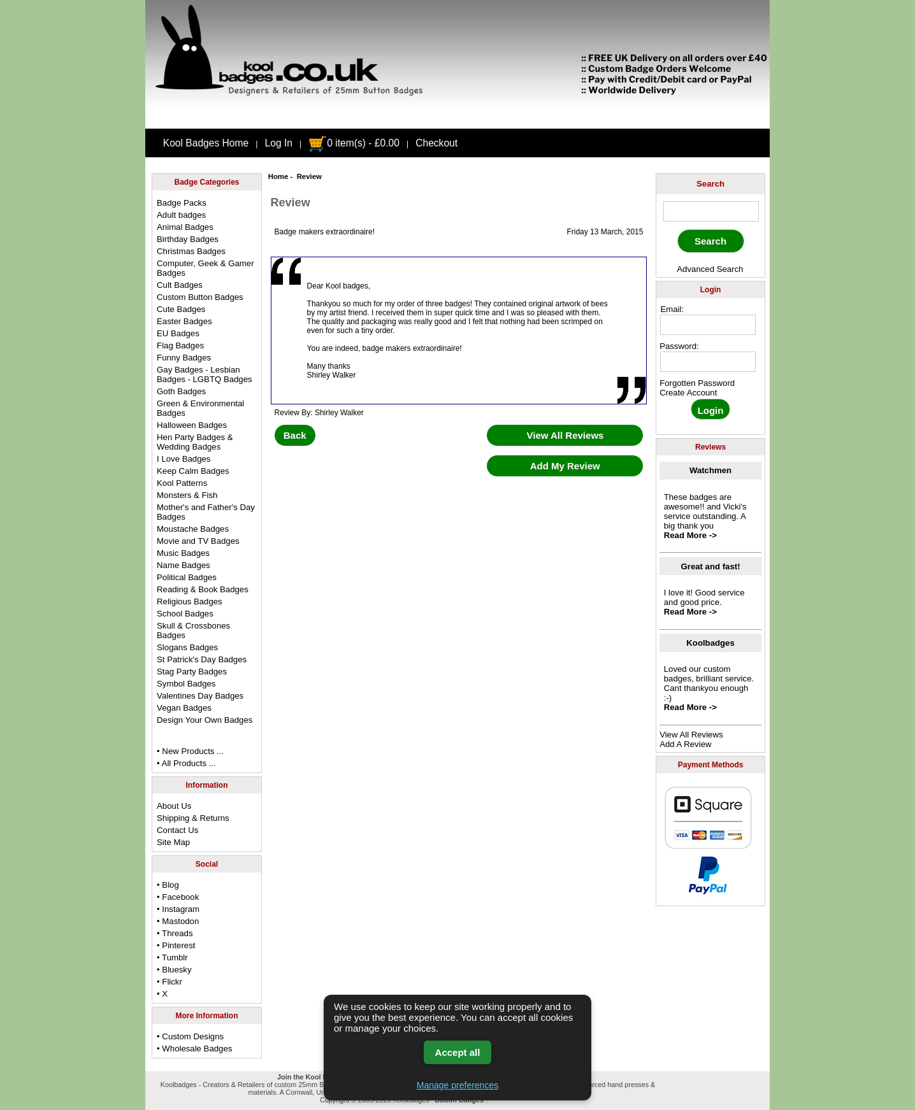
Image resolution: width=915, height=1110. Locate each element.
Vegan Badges (184, 708)
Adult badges (181, 215)
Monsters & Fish (187, 495)
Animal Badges (185, 227)
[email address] (708, 325)
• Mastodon (178, 921)
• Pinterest (176, 945)
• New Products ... (190, 751)
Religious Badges (189, 601)
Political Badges (187, 577)
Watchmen (710, 470)
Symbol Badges (186, 683)
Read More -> (690, 535)
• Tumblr (172, 957)
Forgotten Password (697, 383)
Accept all (457, 1052)
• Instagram (178, 909)
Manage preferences (457, 1085)
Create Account (688, 392)
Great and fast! (710, 566)
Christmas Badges (191, 251)
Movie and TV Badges (198, 541)
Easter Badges (184, 321)
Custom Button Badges (200, 297)
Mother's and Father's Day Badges (206, 512)
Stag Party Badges (192, 671)
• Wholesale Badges (194, 1048)
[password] (708, 362)
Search (710, 184)
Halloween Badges (192, 425)
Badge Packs (181, 203)
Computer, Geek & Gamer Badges (205, 268)
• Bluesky (174, 969)
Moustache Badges (193, 529)
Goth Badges (181, 391)
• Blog (168, 885)
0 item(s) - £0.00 (354, 143)
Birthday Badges (188, 239)
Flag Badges (180, 345)
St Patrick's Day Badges (202, 659)
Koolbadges (710, 643)
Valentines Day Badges (200, 696)
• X (162, 994)
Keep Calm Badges (193, 471)
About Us (174, 806)
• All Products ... (186, 763)
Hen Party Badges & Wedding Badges (195, 442)
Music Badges (183, 553)
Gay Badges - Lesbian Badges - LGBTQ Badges (204, 374)
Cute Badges (181, 309)
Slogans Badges (187, 647)
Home (278, 176)
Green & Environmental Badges (200, 408)
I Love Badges (183, 459)
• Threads (174, 933)
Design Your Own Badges (204, 720)
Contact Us (177, 830)
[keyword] (711, 211)
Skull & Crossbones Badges (193, 630)
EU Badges (178, 333)
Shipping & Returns (193, 818)
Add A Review (685, 744)
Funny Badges (184, 357)
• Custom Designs (190, 1036)
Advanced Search (710, 269)
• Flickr (169, 981)
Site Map (173, 842)
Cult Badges (180, 285)
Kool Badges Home (206, 143)
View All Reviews (691, 734)
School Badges (185, 613)
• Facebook (178, 897)
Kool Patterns (182, 483)
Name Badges (183, 565)
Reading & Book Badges (203, 589)
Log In (278, 143)
